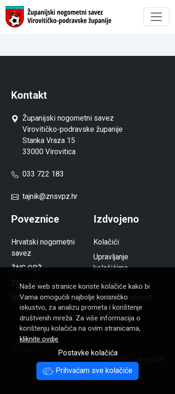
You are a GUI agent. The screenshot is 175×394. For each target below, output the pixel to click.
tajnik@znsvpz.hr (49, 196)
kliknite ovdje (39, 339)
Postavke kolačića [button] (88, 352)
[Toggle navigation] (156, 16)
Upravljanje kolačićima (110, 262)
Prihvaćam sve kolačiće (87, 370)
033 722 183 (37, 174)
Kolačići (106, 242)
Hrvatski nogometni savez (43, 248)
